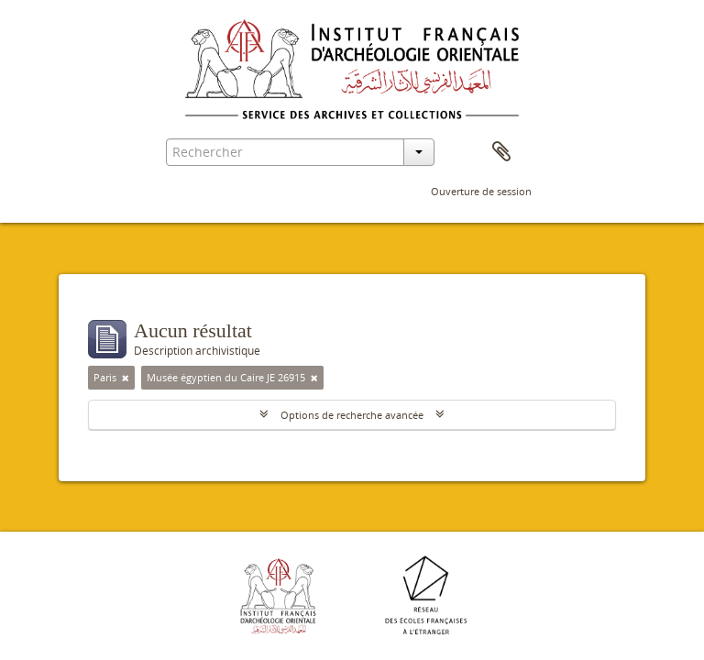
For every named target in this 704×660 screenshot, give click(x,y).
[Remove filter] (125, 377)
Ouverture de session (481, 191)
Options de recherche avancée (352, 415)
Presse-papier (501, 152)
